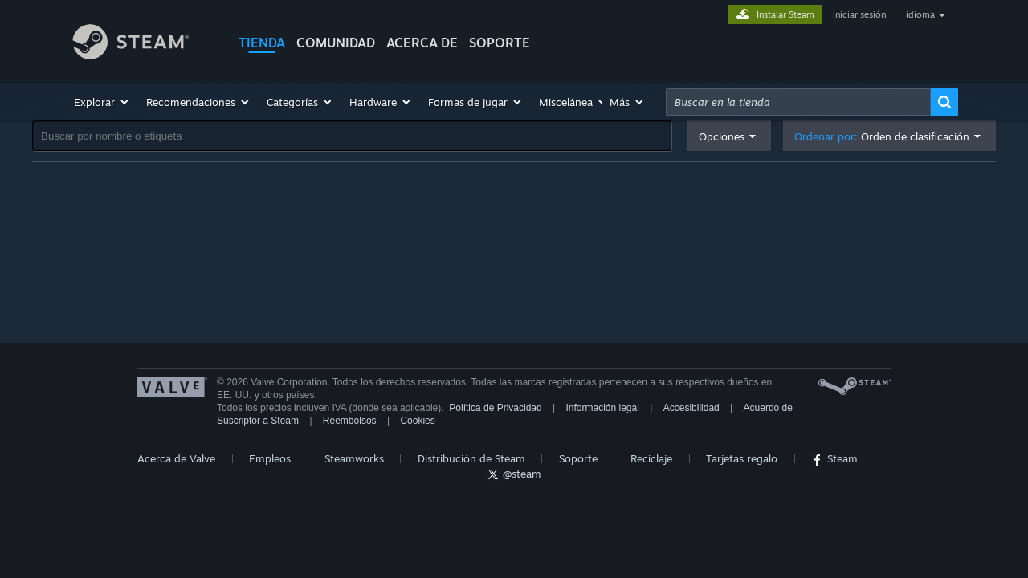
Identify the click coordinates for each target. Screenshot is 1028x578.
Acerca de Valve (176, 458)
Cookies (417, 420)
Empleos (270, 458)
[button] (102, 101)
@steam (514, 474)
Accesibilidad (691, 407)
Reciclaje (651, 458)
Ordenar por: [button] (881, 136)
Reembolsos (350, 420)
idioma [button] (920, 14)
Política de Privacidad (495, 407)
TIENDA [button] (262, 43)
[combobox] (798, 102)
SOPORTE (499, 43)
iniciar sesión (859, 14)
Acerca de (422, 43)
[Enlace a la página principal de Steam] (143, 44)
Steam (834, 459)
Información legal (602, 407)
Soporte (578, 458)
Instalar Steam (785, 14)
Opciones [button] (721, 136)
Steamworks (354, 458)
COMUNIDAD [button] (335, 43)
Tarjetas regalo (741, 458)
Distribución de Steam (471, 458)
